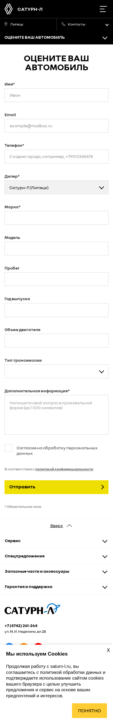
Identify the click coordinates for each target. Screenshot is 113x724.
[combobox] (56, 187)
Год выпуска (17, 298)
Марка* (12, 206)
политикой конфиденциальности (64, 469)
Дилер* (12, 176)
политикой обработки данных (71, 672)
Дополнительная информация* (37, 390)
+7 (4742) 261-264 (21, 625)
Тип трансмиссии (23, 360)
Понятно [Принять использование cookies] (89, 710)
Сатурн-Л (29, 9)
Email (10, 114)
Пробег (12, 267)
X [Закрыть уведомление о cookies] (108, 650)
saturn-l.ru (60, 666)
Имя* (10, 83)
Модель (12, 237)
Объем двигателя (22, 329)
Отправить (22, 487)
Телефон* (14, 145)
